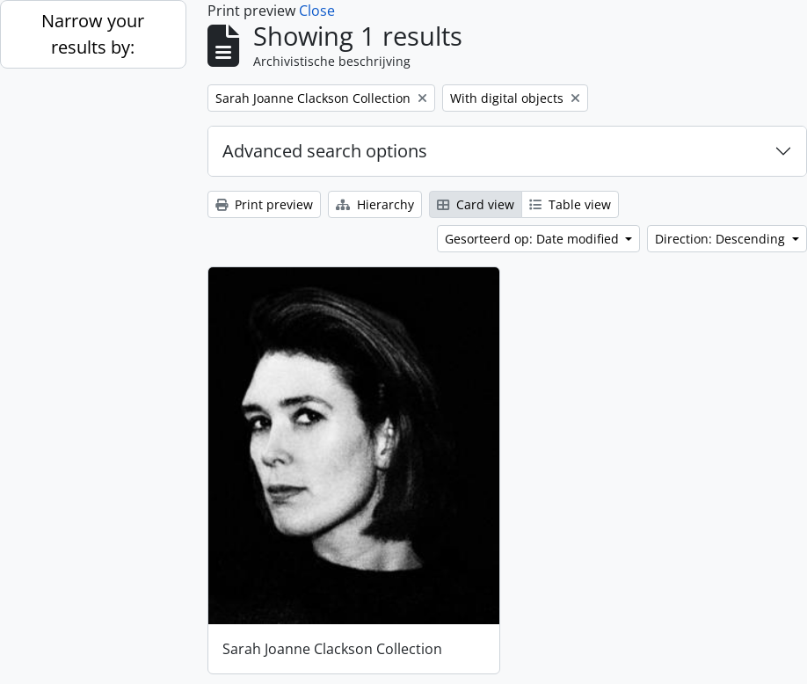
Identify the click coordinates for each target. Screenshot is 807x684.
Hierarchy (375, 204)
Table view (570, 204)
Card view (475, 204)
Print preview (264, 204)
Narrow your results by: (92, 34)
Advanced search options (324, 151)
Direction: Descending (722, 238)
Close (317, 10)
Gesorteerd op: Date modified (533, 238)
